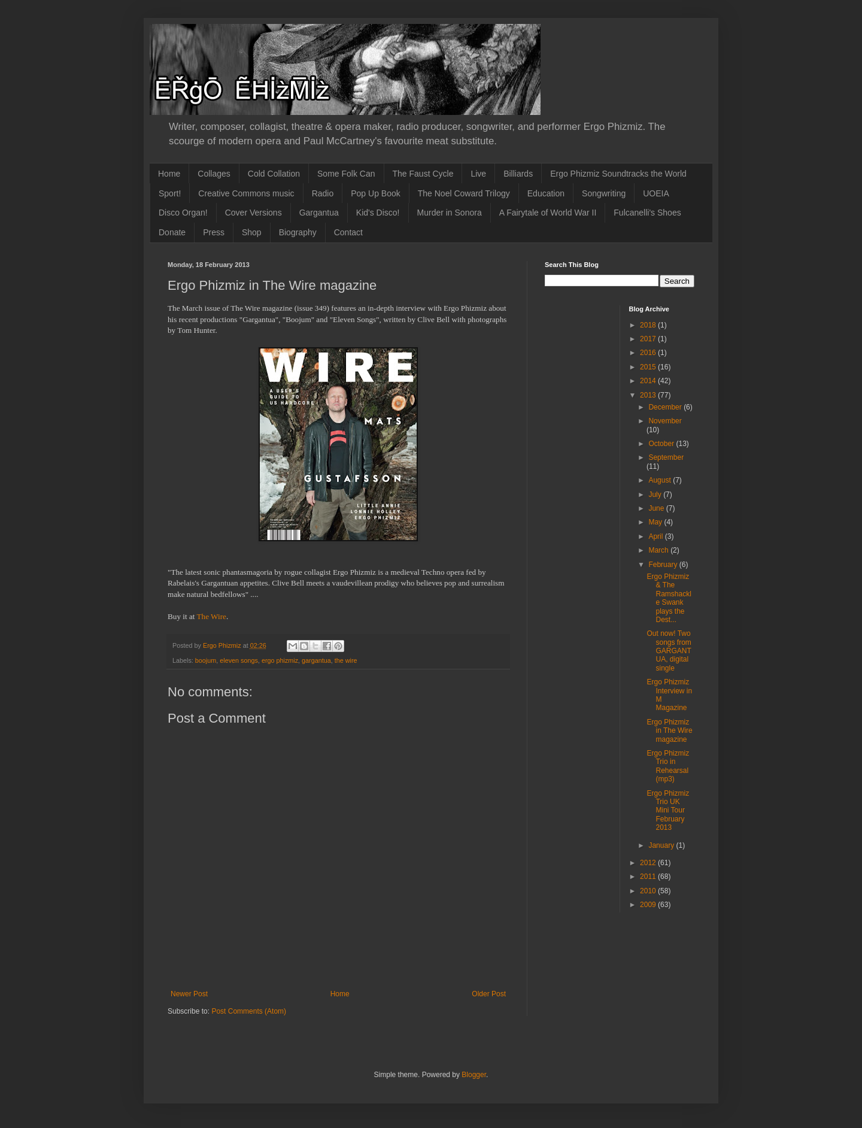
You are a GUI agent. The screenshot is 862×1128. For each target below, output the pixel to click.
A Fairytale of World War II (548, 212)
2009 (649, 904)
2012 (649, 863)
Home (169, 173)
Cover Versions (253, 212)
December (666, 407)
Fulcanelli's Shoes (647, 212)
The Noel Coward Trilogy (464, 193)
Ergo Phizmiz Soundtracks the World (618, 173)
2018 (649, 325)
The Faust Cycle (423, 173)
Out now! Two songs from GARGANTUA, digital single (668, 650)
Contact (348, 232)
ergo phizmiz (280, 660)
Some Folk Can (346, 173)
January (662, 845)
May (656, 522)
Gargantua (319, 212)
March (659, 550)
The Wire (211, 616)
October (662, 443)
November (664, 421)
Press (213, 232)
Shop (252, 232)
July (655, 494)
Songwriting (604, 193)
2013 (649, 395)
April (656, 536)
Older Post (489, 994)
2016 (649, 352)
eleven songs (239, 660)
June (657, 508)
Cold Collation (274, 173)
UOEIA (656, 193)
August (660, 480)
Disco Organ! (183, 212)
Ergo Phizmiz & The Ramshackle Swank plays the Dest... (668, 598)
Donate (172, 232)
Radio (323, 193)
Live (478, 173)
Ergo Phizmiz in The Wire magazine (669, 731)
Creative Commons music (246, 193)
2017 (649, 339)
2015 (649, 367)
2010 (649, 891)
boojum (205, 660)
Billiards (518, 173)
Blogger (474, 1075)
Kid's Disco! (378, 212)
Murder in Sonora (449, 212)
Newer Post (189, 994)
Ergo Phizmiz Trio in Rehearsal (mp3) (667, 766)
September (666, 457)
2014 (649, 381)
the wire (346, 660)
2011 (649, 876)
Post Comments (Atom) (248, 1011)
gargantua (316, 660)
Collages (214, 173)
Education (545, 193)
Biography (298, 232)
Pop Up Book (375, 193)
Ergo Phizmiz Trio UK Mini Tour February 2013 (667, 810)
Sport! (170, 193)
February (663, 564)
